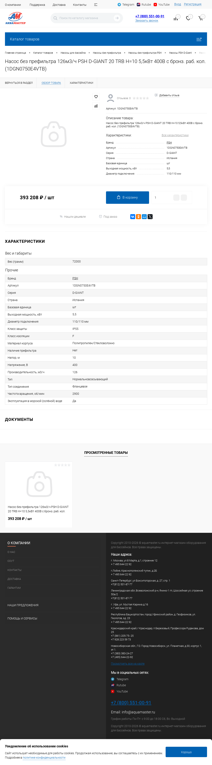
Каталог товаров (106, 39)
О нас (11, 552)
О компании (13, 4)
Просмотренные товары (106, 453)
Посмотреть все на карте (128, 663)
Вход (177, 4)
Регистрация (192, 4)
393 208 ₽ (20, 518)
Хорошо (186, 752)
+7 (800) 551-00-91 (149, 16)
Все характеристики (175, 135)
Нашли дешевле (72, 216)
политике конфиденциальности (44, 757)
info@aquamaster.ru (138, 712)
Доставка (59, 4)
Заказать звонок (146, 20)
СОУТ (10, 560)
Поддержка (37, 4)
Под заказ (108, 216)
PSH (169, 142)
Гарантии (14, 587)
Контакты (80, 4)
